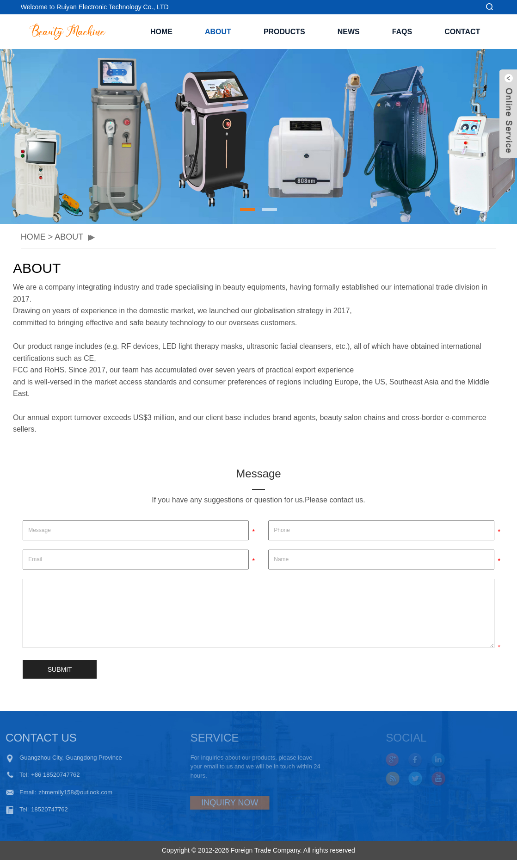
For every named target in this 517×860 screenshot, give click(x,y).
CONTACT (462, 32)
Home (161, 32)
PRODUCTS (284, 32)
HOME (33, 236)
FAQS (402, 32)
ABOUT (218, 32)
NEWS (349, 32)
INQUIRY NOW (212, 802)
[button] (247, 209)
